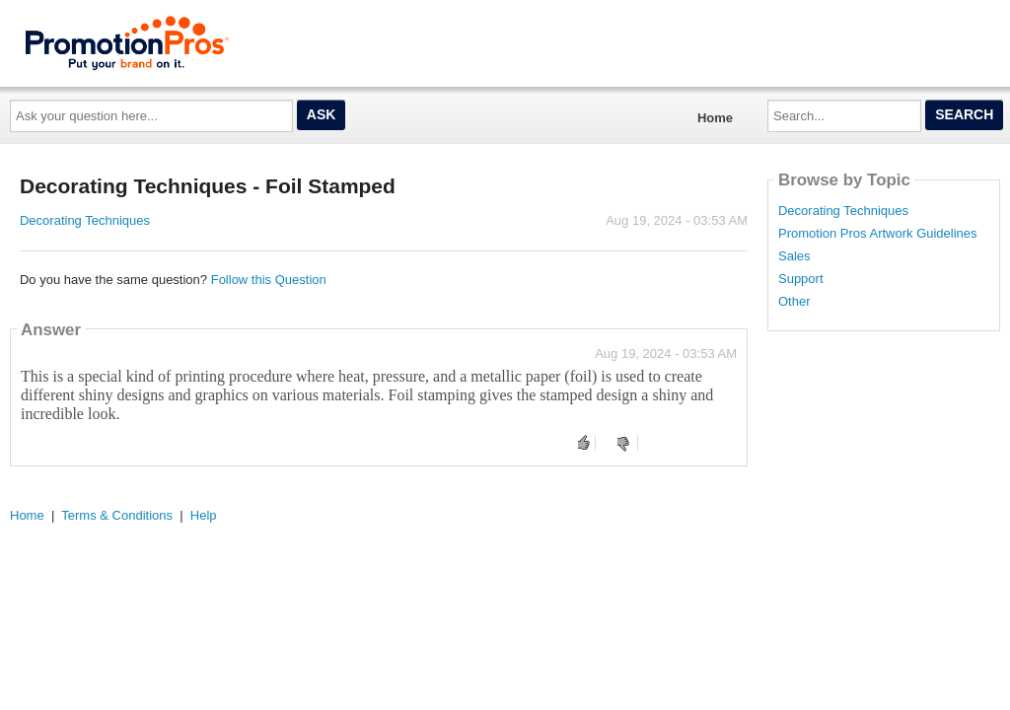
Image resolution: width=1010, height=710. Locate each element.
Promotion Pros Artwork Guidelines (877, 234)
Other (794, 302)
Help (203, 515)
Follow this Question (268, 279)
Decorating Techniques (85, 220)
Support (801, 279)
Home (715, 117)
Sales (794, 256)
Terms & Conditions (117, 515)
